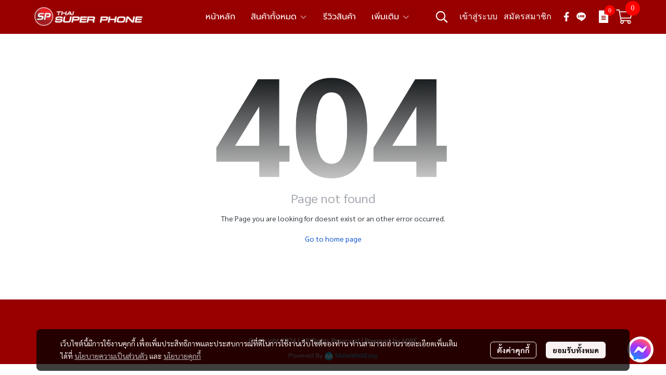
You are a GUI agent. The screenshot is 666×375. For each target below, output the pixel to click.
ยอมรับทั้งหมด (576, 350)
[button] (442, 17)
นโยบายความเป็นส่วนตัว (111, 355)
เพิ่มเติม (391, 16)
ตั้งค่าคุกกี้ (513, 350)
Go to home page (333, 238)
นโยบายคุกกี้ (182, 355)
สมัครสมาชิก (528, 16)
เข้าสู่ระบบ (478, 16)
